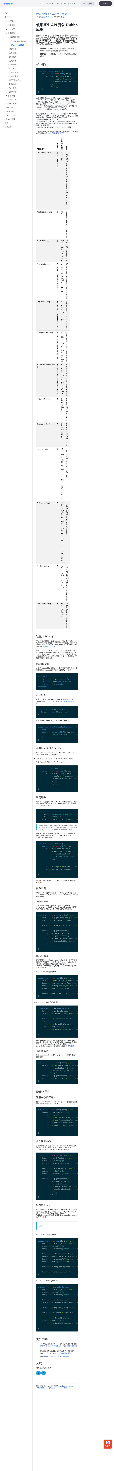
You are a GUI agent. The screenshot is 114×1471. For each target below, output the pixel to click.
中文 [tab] (90, 3)
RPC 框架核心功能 (64, 1353)
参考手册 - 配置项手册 (56, 133)
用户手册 (45, 14)
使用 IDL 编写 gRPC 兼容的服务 (51, 1346)
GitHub (105, 3)
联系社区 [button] (48, 3)
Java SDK (55, 14)
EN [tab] (84, 3)
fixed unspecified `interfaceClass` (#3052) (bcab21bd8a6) (54, 1387)
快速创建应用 (44, 17)
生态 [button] (71, 3)
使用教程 (64, 14)
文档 (38, 14)
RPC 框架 (71, 1046)
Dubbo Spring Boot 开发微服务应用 (56, 1356)
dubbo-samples (49, 646)
